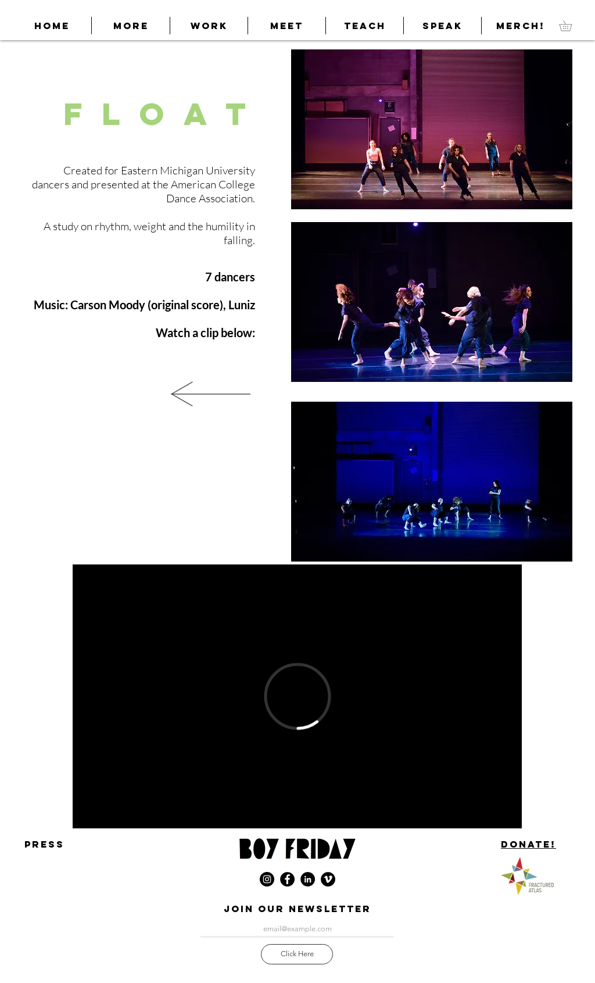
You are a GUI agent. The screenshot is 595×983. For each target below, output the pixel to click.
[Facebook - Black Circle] (287, 879)
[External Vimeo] (297, 696)
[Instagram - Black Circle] (267, 879)
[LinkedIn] (307, 879)
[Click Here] (297, 954)
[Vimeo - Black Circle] (328, 879)
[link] (570, 25)
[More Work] (210, 393)
